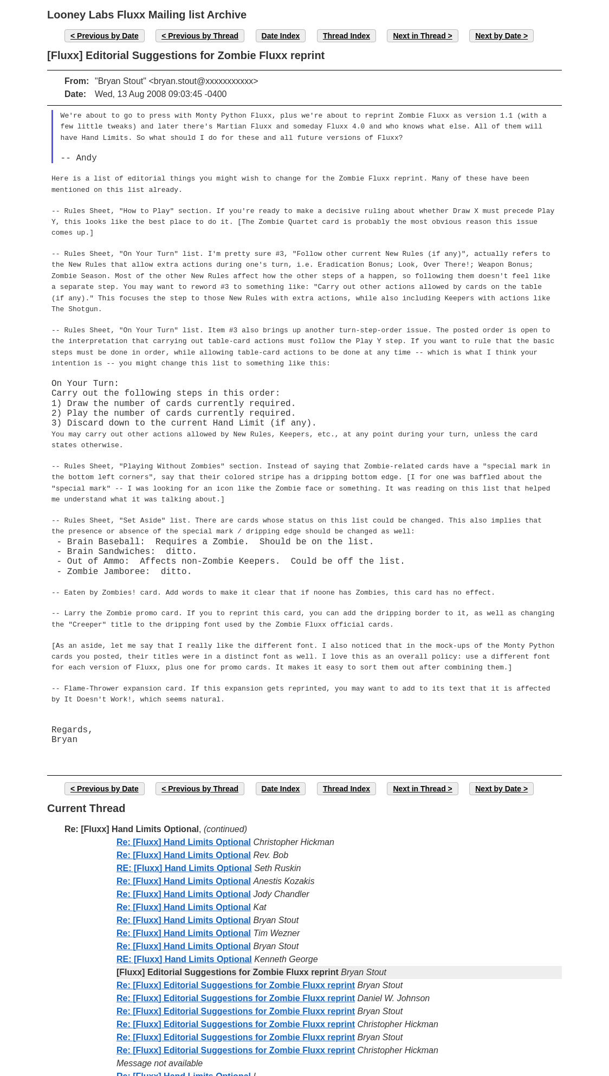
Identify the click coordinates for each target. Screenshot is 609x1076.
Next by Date (498, 35)
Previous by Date (108, 35)
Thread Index (346, 35)
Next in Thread (419, 35)
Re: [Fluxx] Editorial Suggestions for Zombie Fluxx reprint (235, 948)
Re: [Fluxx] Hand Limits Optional (183, 805)
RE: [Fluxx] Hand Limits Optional (184, 831)
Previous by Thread (203, 35)
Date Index (281, 35)
